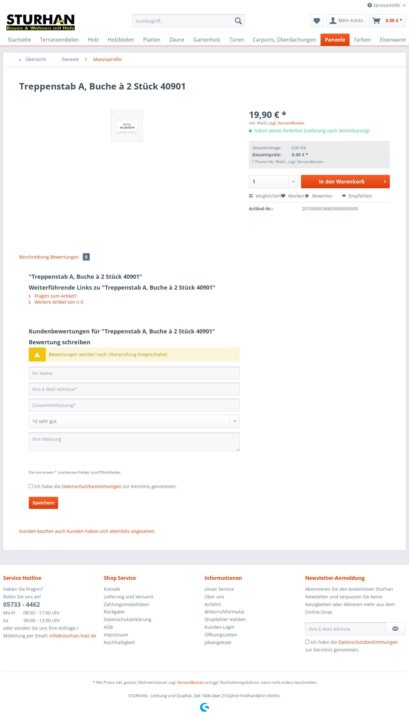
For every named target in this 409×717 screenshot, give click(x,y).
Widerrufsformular (224, 612)
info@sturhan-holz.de (73, 636)
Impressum (116, 635)
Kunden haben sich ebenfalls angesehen (111, 531)
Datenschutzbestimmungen (91, 486)
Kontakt (112, 589)
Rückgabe (114, 612)
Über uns (214, 597)
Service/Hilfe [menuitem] (384, 5)
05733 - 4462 (21, 604)
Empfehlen (357, 196)
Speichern (43, 503)
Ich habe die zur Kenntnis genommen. (105, 486)
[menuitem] (188, 23)
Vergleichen (265, 196)
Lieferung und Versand (128, 597)
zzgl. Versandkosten (286, 123)
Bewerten (319, 196)
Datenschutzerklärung (127, 619)
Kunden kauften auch (42, 531)
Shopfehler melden (225, 619)
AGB (108, 627)
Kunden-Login (219, 627)
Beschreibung (34, 257)
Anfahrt (212, 604)
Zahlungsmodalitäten (127, 604)
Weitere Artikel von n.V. (56, 302)
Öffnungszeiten (220, 635)
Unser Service (219, 589)
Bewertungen (70, 257)
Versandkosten (190, 682)
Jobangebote (217, 642)
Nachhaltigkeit (119, 642)
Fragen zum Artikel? (53, 296)
